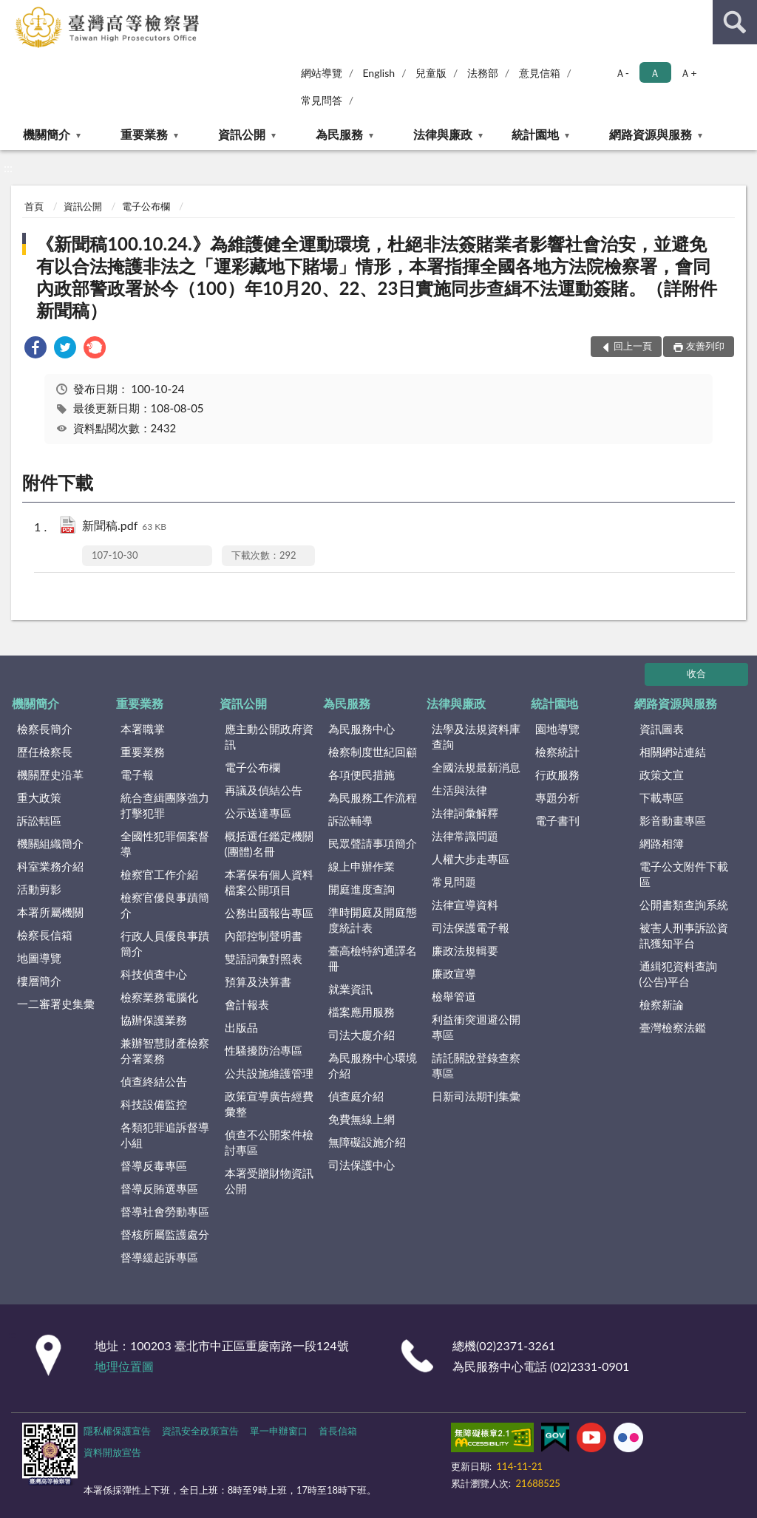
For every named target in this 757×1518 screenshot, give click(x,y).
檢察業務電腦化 (159, 997)
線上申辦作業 (361, 866)
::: (14, 13)
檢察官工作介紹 (159, 874)
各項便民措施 (361, 774)
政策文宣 (661, 774)
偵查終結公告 (153, 1081)
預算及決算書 (258, 981)
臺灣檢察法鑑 (672, 1027)
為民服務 (339, 134)
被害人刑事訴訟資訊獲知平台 (683, 935)
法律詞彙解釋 (465, 813)
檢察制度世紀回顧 (372, 751)
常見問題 (454, 881)
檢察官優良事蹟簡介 (164, 905)
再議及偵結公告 (263, 790)
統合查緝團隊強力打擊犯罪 (164, 805)
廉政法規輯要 (465, 950)
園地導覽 (557, 728)
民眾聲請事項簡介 (372, 843)
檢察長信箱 (44, 935)
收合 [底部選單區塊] (696, 673)
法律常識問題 (465, 836)
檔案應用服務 (361, 1011)
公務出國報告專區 (269, 912)
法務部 (482, 73)
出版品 (241, 1027)
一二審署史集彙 (56, 1003)
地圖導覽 (39, 957)
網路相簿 (661, 843)
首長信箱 (338, 1431)
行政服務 (557, 774)
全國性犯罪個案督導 (164, 843)
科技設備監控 (153, 1104)
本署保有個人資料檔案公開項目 (269, 882)
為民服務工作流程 (372, 797)
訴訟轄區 (39, 820)
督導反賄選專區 (159, 1188)
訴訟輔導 (350, 820)
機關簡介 (46, 134)
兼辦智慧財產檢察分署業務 (164, 1050)
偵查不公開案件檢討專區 (269, 1142)
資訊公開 (241, 134)
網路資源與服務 (650, 134)
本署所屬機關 (50, 912)
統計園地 (535, 134)
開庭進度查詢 (361, 889)
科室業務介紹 (50, 866)
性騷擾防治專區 (263, 1050)
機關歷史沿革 (50, 774)
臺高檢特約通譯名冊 (372, 958)
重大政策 (39, 797)
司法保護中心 (361, 1164)
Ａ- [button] (622, 73)
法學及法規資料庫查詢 (476, 736)
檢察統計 (557, 751)
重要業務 (144, 134)
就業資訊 (350, 988)
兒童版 (431, 73)
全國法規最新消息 (476, 767)
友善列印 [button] (705, 346)
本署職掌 (142, 728)
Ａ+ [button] (688, 73)
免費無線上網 (361, 1119)
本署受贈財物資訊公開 (269, 1180)
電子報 (137, 774)
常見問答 (321, 100)
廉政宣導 (454, 973)
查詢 (735, 22)
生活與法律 (459, 790)
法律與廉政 (442, 134)
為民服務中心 (361, 728)
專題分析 (557, 797)
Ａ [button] (655, 73)
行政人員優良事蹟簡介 (164, 943)
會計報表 (247, 1004)
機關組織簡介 (50, 843)
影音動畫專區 (672, 820)
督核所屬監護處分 (164, 1234)
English (378, 73)
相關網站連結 (672, 751)
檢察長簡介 (44, 728)
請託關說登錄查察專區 (476, 1065)
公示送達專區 (258, 813)
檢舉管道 (454, 996)
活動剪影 (39, 889)
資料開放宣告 (112, 1452)
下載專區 (661, 797)
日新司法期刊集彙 (476, 1096)
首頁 (34, 206)
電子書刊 (557, 820)
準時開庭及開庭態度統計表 (372, 919)
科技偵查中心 (153, 974)
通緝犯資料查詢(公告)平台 (678, 973)
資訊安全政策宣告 (200, 1431)
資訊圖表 (661, 728)
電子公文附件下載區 (683, 874)
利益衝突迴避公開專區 (476, 1026)
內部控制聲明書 (263, 935)
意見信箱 (539, 73)
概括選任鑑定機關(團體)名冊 (269, 843)
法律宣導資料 (465, 904)
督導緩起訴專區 (159, 1257)
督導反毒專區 (153, 1165)
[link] (35, 349)
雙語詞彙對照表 (263, 958)
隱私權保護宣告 (117, 1431)
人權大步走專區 (470, 858)
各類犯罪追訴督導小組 (164, 1134)
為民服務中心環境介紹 (372, 1065)
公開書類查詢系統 (683, 904)
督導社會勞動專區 (164, 1211)
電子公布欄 (146, 206)
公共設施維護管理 (269, 1073)
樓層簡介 (39, 980)
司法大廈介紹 (361, 1034)
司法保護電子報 (470, 927)
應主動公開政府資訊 (269, 736)
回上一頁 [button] (633, 346)
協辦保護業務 (153, 1020)
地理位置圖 (124, 1366)
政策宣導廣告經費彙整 (269, 1103)
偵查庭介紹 (356, 1096)
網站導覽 (321, 73)
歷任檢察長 (44, 751)
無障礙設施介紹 (367, 1141)
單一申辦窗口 (279, 1431)
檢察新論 (661, 1004)
